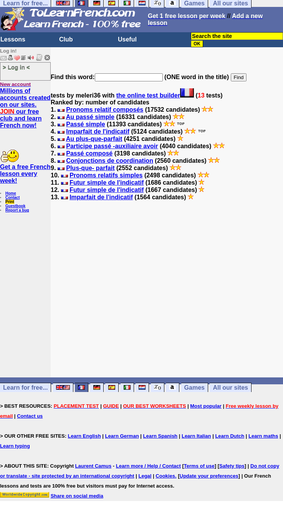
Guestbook (15, 206)
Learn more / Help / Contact (148, 466)
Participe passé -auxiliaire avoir (112, 146)
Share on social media (77, 496)
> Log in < (16, 67)
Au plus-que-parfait (94, 139)
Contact (12, 197)
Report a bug (17, 210)
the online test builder (148, 95)
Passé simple (85, 124)
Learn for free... (25, 387)
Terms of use (199, 466)
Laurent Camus (93, 466)
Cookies (165, 476)
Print (9, 202)
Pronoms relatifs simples (106, 175)
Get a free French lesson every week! (25, 174)
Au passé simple (90, 117)
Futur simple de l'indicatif (107, 182)
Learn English (84, 436)
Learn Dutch (229, 436)
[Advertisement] (167, 303)
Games (194, 387)
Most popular (206, 406)
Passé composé (89, 153)
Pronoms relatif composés (104, 109)
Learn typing (15, 446)
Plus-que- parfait (90, 168)
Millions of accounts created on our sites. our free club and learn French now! (25, 108)
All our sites (230, 387)
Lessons (12, 39)
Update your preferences (209, 476)
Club (66, 39)
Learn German (122, 436)
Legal (145, 476)
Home (10, 193)
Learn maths (263, 436)
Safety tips (232, 466)
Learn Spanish (160, 436)
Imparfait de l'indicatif (97, 131)
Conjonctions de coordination (109, 160)
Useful (127, 39)
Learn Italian (196, 436)
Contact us (30, 416)
